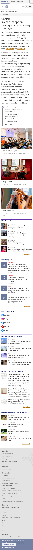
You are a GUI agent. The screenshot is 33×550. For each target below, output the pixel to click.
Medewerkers (20, 1)
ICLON (3, 498)
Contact (4, 530)
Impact (4, 515)
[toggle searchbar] (23, 7)
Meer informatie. (6, 542)
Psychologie (8, 124)
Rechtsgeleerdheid (7, 486)
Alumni (4, 512)
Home (2, 11)
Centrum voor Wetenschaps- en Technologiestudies (13, 110)
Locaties (4, 520)
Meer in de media (26, 444)
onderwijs (10, 49)
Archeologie (5, 475)
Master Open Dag (6, 469)
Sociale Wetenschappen (10, 107)
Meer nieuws (27, 254)
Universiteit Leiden (5, 1)
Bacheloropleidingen (7, 454)
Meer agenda (27, 306)
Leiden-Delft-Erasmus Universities (11, 518)
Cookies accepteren (9, 545)
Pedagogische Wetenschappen (13, 119)
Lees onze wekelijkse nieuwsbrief (11, 537)
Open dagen (5, 466)
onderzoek (21, 49)
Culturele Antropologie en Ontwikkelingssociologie (12, 115)
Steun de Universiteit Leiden (9, 510)
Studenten (13, 1)
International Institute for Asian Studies (12, 501)
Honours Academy (7, 496)
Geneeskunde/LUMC (7, 480)
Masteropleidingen (7, 456)
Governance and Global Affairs (10, 483)
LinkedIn (5, 323)
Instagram (6, 319)
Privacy (4, 528)
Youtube (5, 327)
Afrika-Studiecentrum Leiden (9, 493)
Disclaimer (4, 523)
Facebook (5, 315)
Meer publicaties (26, 407)
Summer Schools (6, 464)
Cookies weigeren (9, 547)
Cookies (4, 525)
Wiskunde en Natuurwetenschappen (12, 491)
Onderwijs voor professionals (9, 461)
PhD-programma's (7, 459)
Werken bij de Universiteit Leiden (11, 507)
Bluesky (5, 331)
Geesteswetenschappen (8, 478)
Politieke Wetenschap (11, 122)
